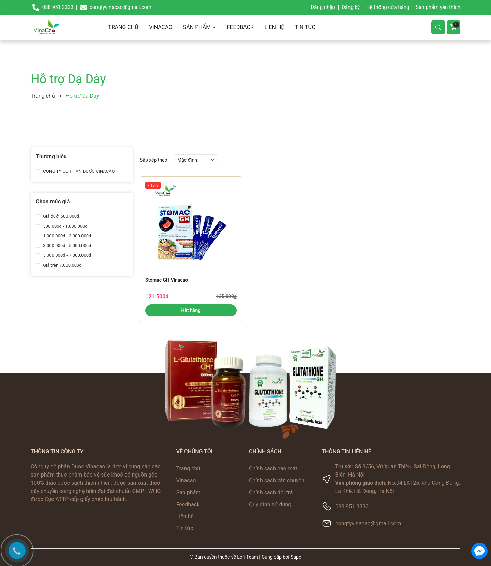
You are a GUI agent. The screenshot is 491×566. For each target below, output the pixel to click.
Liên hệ (274, 27)
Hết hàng (191, 310)
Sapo (296, 557)
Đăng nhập (323, 7)
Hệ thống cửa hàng (388, 7)
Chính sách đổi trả (271, 492)
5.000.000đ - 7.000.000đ (66, 255)
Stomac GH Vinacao (166, 280)
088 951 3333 (352, 506)
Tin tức (305, 27)
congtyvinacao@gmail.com (368, 523)
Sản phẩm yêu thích (438, 7)
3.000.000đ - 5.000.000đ (66, 245)
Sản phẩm (197, 27)
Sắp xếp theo (153, 160)
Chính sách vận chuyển (276, 480)
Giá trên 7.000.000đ (62, 265)
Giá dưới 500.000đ (60, 216)
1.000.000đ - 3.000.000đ (66, 235)
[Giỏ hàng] (453, 27)
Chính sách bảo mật (273, 468)
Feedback (240, 27)
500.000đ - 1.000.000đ (65, 226)
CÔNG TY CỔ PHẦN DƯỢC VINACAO (78, 171)
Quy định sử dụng (270, 504)
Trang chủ (123, 27)
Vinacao (160, 27)
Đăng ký (351, 7)
